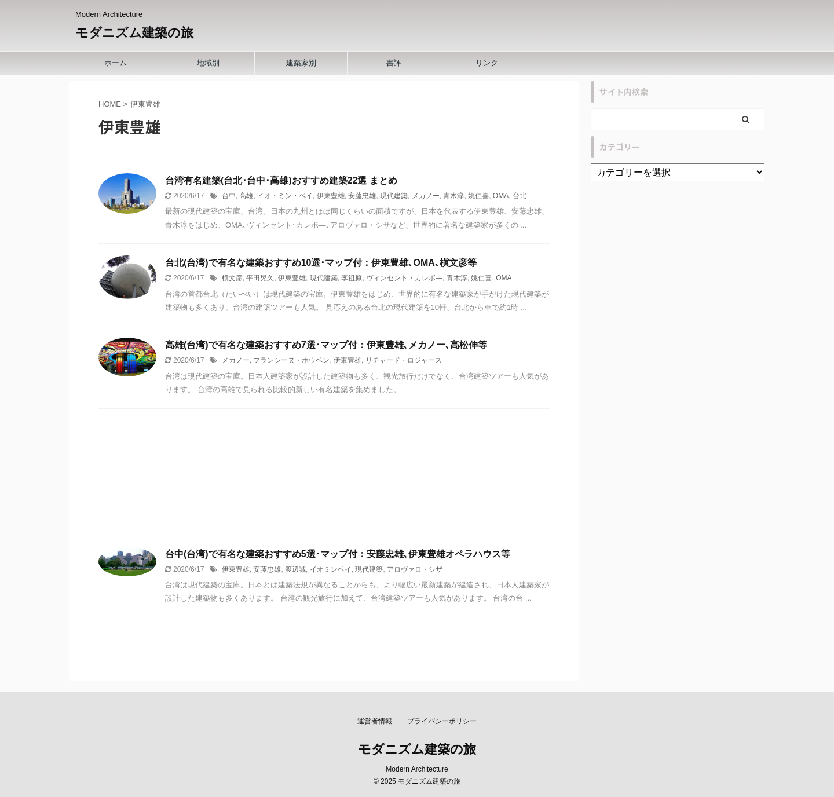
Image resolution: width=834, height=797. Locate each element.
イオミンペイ (331, 569)
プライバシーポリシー (442, 721)
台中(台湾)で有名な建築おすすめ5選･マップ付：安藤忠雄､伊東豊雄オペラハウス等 (337, 554)
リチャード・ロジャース (403, 360)
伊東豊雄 (331, 196)
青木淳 (453, 196)
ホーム (115, 63)
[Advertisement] (324, 475)
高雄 (246, 196)
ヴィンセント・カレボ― (404, 278)
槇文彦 (232, 278)
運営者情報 (374, 721)
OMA (501, 196)
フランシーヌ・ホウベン (291, 360)
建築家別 (301, 63)
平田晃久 (260, 278)
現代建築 (394, 196)
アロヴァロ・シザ (414, 569)
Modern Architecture (417, 769)
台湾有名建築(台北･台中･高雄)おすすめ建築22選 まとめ (281, 180)
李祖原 (351, 278)
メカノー (426, 196)
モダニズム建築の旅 (134, 32)
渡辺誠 (295, 569)
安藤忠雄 (362, 196)
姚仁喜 (478, 196)
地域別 (208, 63)
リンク (486, 63)
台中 (229, 196)
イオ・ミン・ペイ (285, 196)
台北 (519, 196)
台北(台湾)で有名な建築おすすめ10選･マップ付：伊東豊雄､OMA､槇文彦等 (321, 263)
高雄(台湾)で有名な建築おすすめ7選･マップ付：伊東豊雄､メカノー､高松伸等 (326, 345)
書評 (393, 63)
